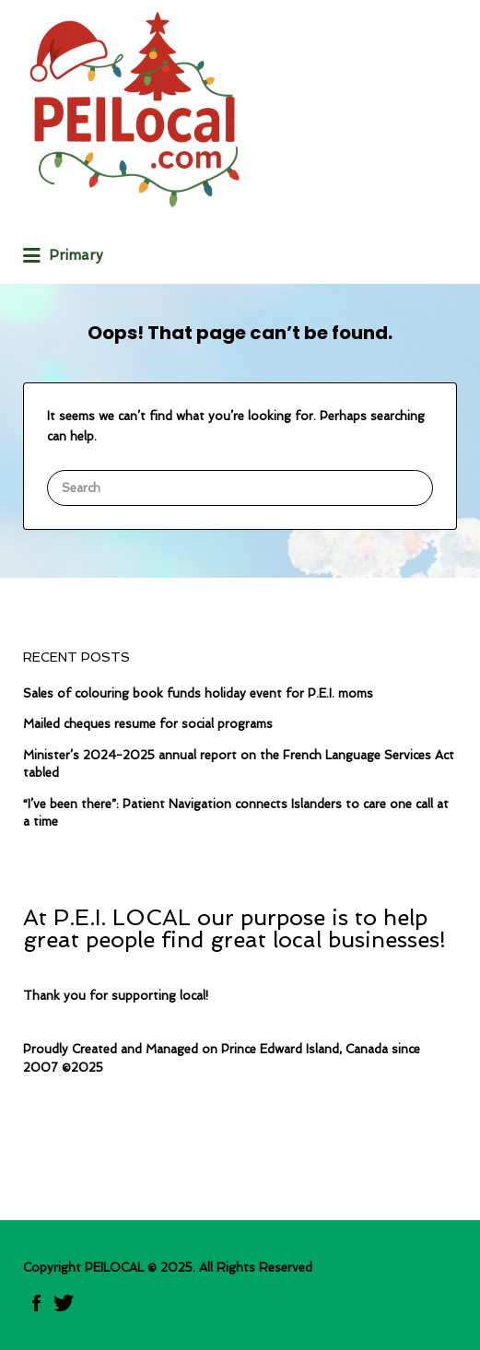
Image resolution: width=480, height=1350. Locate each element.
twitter (63, 1303)
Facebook (36, 1303)
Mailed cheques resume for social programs (148, 724)
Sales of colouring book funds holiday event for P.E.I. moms (198, 693)
